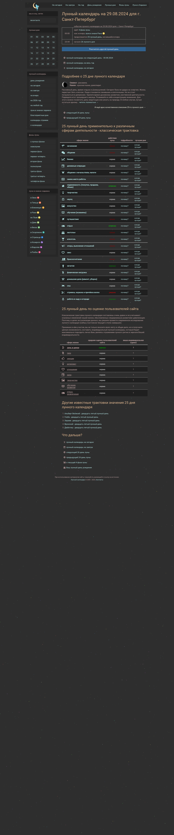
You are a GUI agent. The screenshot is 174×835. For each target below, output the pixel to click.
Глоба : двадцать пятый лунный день (81, 417)
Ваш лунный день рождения (79, 467)
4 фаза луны (84, 30)
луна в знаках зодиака (40, 110)
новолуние (35, 146)
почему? (124, 146)
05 (53, 37)
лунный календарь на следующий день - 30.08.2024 (89, 58)
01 (32, 37)
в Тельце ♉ (35, 202)
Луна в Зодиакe (139, 5)
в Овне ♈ (34, 198)
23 (42, 58)
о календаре (36, 125)
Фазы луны (124, 5)
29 (48, 64)
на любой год (36, 105)
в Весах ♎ (35, 227)
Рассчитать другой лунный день (104, 49)
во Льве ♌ (35, 217)
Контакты (99, 480)
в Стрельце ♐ (36, 237)
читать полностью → (88, 102)
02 (37, 37)
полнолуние (35, 166)
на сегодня (35, 85)
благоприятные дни (39, 115)
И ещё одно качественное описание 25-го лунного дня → (120, 107)
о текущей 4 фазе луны (76, 462)
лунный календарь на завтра (79, 447)
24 (48, 58)
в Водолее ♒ (36, 247)
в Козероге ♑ (36, 242)
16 (32, 53)
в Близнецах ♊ (37, 207)
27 (37, 64)
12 (37, 48)
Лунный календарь (78, 480)
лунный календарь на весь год (80, 63)
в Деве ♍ (34, 222)
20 (53, 53)
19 (48, 53)
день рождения (37, 80)
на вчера (34, 95)
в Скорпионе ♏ (37, 232)
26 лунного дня (88, 42)
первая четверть (37, 156)
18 (42, 53)
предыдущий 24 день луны (78, 118)
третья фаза (36, 171)
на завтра (34, 90)
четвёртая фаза (37, 181)
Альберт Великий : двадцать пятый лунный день (87, 413)
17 (37, 53)
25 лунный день (94, 37)
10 (53, 42)
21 (32, 58)
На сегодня (57, 5)
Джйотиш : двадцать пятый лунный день (83, 427)
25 (53, 58)
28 (42, 64)
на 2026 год (35, 100)
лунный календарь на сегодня (80, 68)
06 (32, 42)
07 (37, 42)
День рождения (94, 5)
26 (32, 64)
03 (42, 37)
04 (48, 37)
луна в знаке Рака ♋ (95, 33)
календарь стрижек (39, 120)
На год (81, 5)
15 (53, 48)
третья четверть (37, 176)
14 (48, 48)
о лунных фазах (37, 141)
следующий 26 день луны (77, 113)
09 (48, 42)
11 (32, 48)
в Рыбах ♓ (35, 252)
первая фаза (36, 151)
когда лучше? (137, 146)
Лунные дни (110, 5)
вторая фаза (36, 161)
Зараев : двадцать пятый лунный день (82, 420)
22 (37, 58)
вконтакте (35, 20)
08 (42, 42)
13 (42, 48)
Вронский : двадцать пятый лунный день (83, 424)
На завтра (70, 5)
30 (53, 64)
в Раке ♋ (34, 212)
